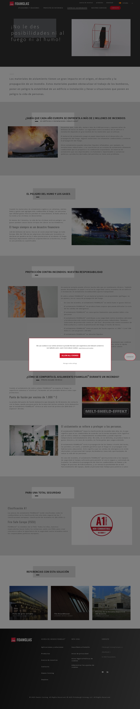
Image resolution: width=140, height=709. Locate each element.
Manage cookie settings (70, 363)
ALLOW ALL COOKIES (70, 355)
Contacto (130, 357)
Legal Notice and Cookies (86, 348)
